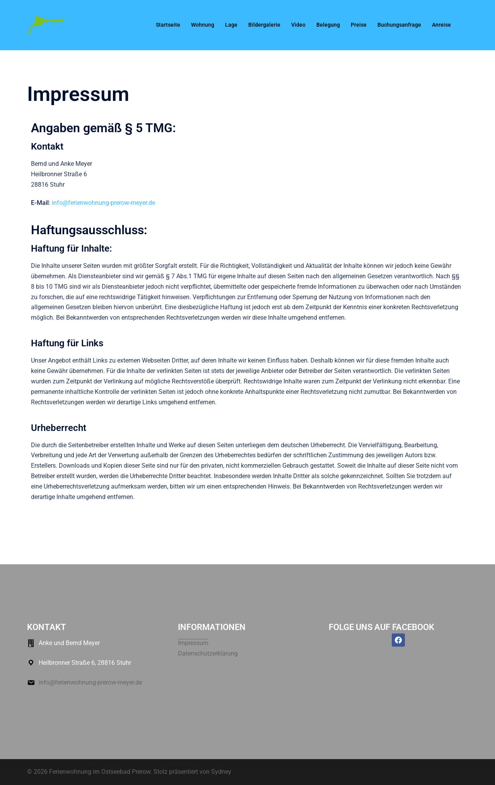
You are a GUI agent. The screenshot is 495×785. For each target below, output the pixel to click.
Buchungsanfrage (399, 25)
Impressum (193, 643)
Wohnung (202, 25)
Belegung (328, 25)
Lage (231, 25)
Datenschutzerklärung (208, 653)
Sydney (221, 771)
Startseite (168, 25)
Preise (359, 25)
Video (298, 25)
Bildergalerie (264, 25)
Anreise (441, 25)
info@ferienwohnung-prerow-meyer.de (103, 202)
